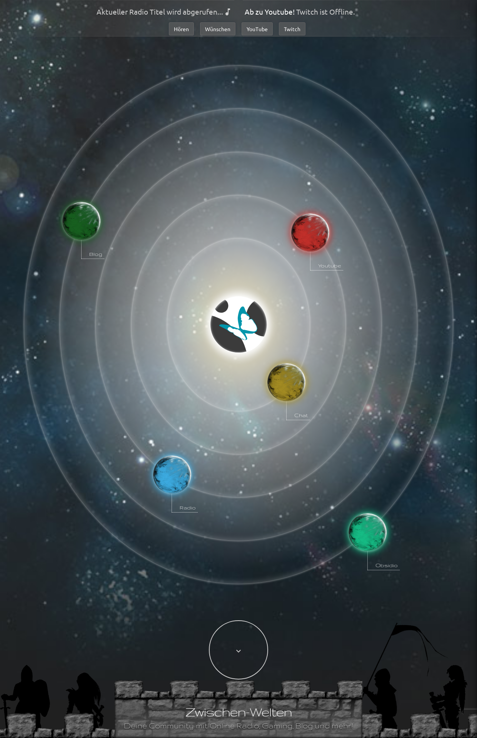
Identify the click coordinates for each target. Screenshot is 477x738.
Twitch (292, 28)
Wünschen (217, 28)
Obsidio (386, 565)
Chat (301, 415)
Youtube (329, 265)
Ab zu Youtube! (270, 11)
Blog (95, 254)
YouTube (257, 28)
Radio (188, 507)
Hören (181, 28)
